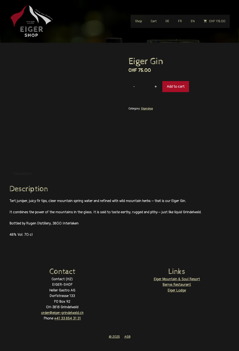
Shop (138, 21)
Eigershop (147, 108)
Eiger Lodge (177, 290)
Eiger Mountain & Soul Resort (177, 279)
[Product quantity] (144, 86)
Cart (154, 21)
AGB (127, 337)
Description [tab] (22, 173)
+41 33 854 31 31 (67, 318)
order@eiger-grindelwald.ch (62, 312)
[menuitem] (167, 21)
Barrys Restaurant (177, 284)
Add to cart (176, 86)
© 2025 (114, 337)
